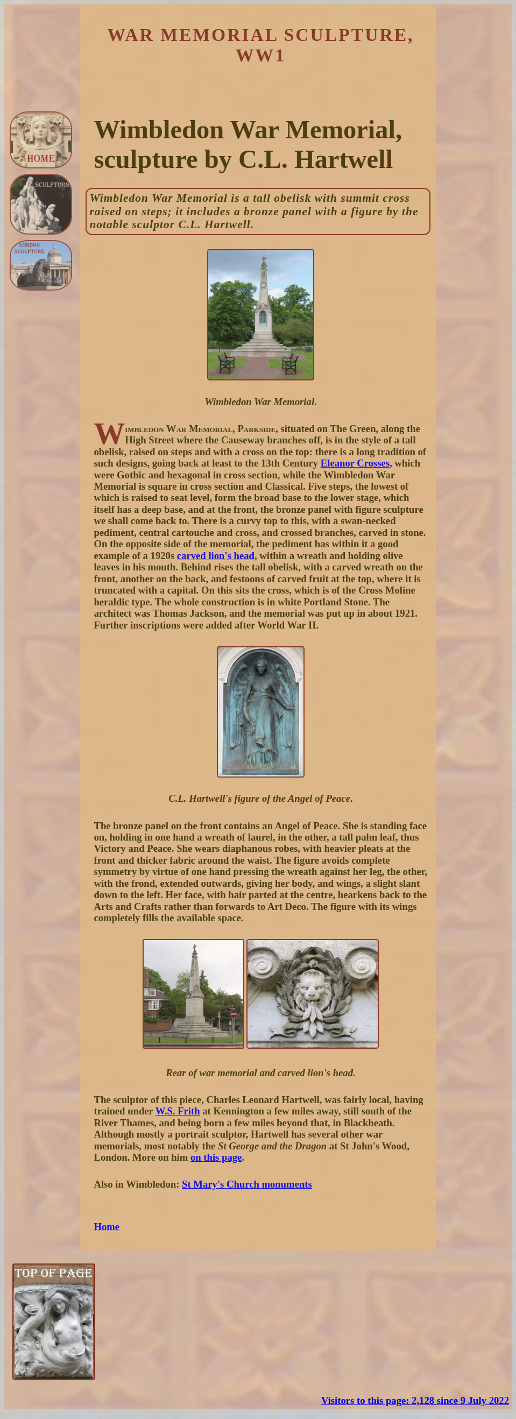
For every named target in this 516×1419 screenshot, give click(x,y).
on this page (216, 1157)
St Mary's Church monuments (247, 1184)
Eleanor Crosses (355, 463)
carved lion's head (216, 555)
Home (106, 1226)
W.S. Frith (177, 1111)
